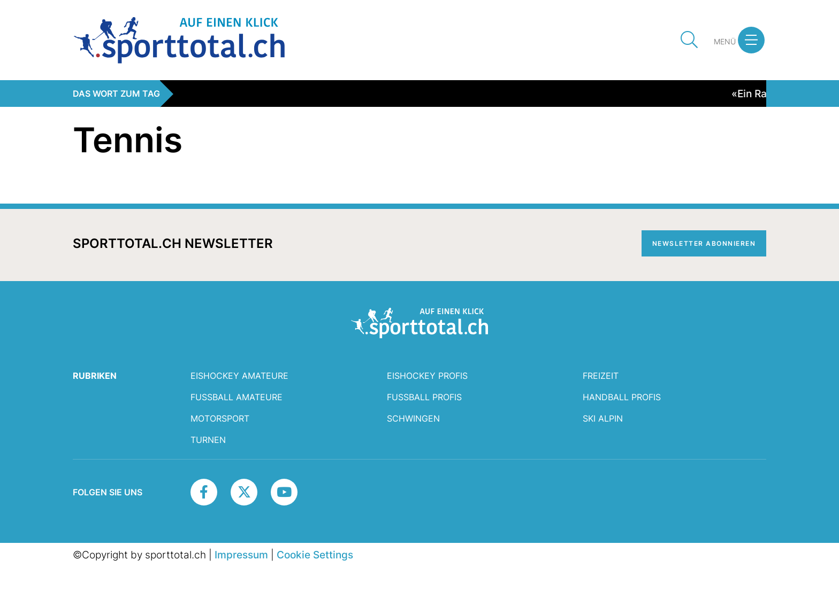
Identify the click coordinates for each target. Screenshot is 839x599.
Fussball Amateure (236, 397)
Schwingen (413, 418)
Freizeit (601, 375)
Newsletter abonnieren (704, 243)
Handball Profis (622, 397)
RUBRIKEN (95, 375)
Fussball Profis (424, 397)
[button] (751, 40)
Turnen (208, 439)
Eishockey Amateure (239, 375)
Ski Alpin (603, 418)
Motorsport (219, 418)
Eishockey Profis (427, 375)
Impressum (241, 554)
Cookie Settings (315, 554)
